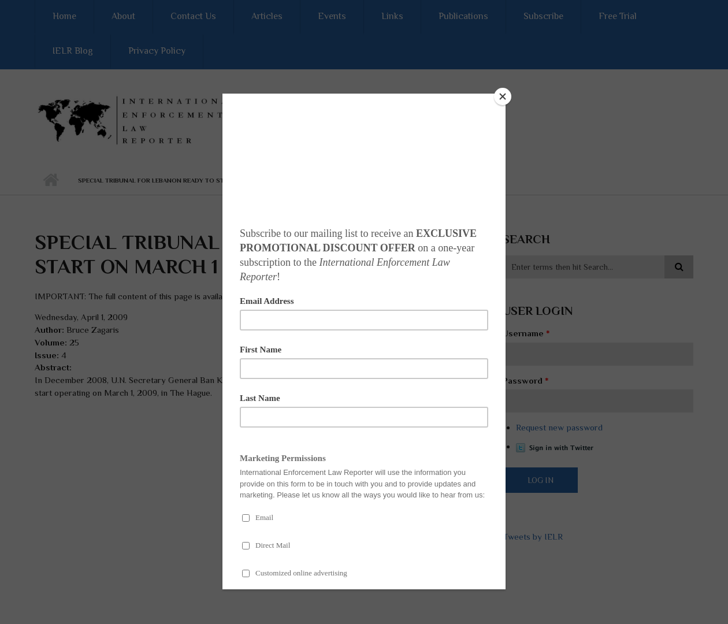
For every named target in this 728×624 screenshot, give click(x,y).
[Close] (502, 96)
